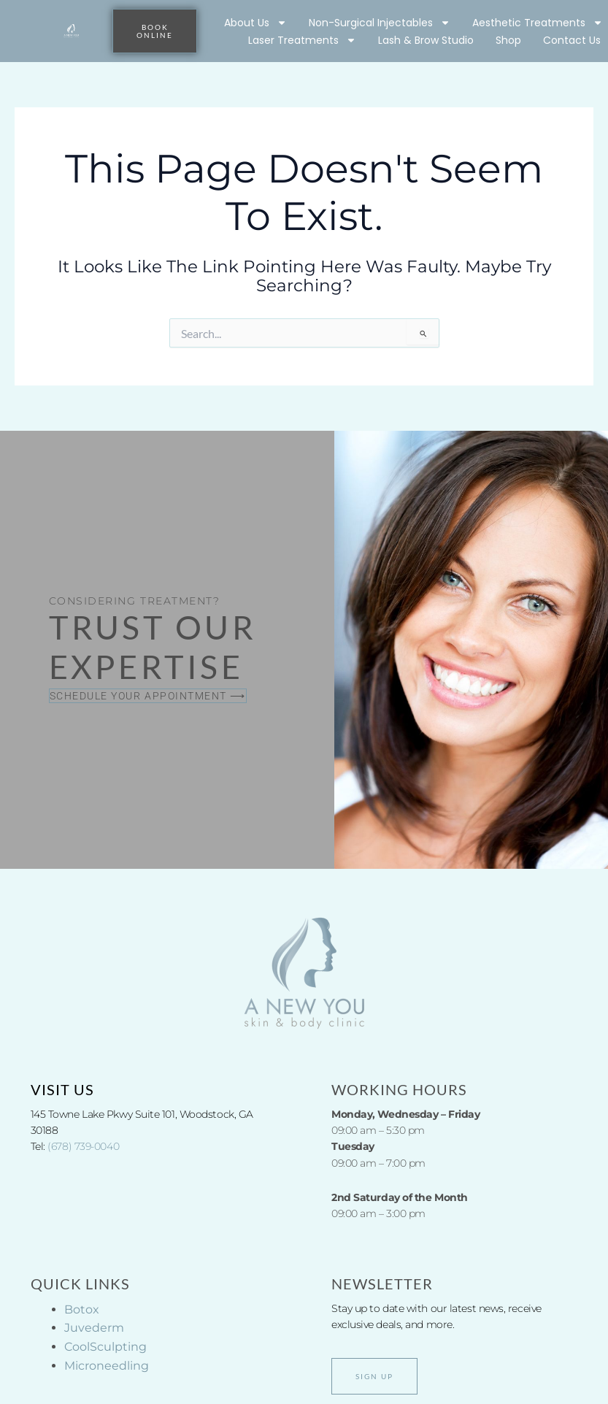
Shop (508, 40)
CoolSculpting (105, 1347)
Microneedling (106, 1366)
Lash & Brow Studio (426, 40)
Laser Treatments (302, 40)
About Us (255, 22)
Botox (81, 1309)
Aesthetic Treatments (537, 22)
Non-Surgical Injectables (379, 22)
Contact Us (572, 40)
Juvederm (94, 1328)
